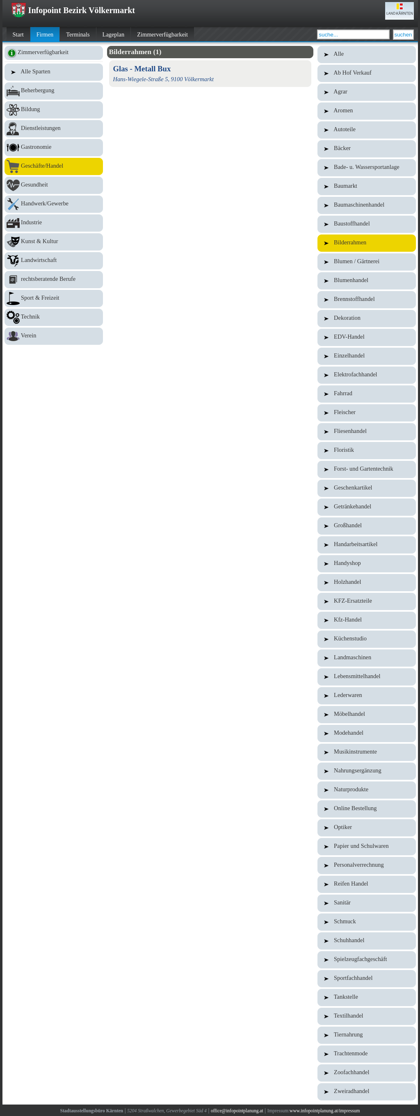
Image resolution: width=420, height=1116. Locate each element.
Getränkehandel (366, 507)
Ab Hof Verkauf (366, 73)
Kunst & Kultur (54, 242)
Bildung (54, 109)
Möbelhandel (366, 714)
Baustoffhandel (366, 224)
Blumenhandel (366, 280)
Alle (366, 54)
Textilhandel (366, 1016)
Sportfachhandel (366, 978)
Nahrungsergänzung (366, 771)
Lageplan (114, 34)
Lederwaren (366, 695)
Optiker (366, 827)
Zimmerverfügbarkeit (162, 34)
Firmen (45, 34)
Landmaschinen (366, 658)
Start (18, 34)
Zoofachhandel (366, 1073)
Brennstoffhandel (366, 299)
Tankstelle (366, 997)
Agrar (366, 92)
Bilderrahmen (366, 243)
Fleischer (366, 412)
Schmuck (366, 922)
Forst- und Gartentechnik (366, 469)
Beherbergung (54, 91)
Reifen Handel (366, 884)
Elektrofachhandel (366, 375)
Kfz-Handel (366, 620)
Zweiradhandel (366, 1091)
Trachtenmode (366, 1054)
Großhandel (366, 526)
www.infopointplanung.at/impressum (325, 1110)
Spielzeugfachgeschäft (366, 959)
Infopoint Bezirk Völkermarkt (73, 10)
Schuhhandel (366, 941)
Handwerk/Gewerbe (54, 204)
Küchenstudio (366, 639)
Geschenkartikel (366, 488)
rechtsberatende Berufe (54, 279)
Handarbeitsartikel (366, 544)
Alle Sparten (54, 72)
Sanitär (366, 903)
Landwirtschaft (54, 260)
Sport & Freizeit (54, 298)
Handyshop (366, 563)
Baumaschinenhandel (366, 205)
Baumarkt (366, 186)
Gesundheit (54, 185)
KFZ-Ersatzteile (366, 601)
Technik (54, 317)
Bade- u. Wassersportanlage (366, 167)
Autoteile (366, 130)
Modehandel (366, 733)
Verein (54, 336)
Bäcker (366, 148)
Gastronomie (54, 147)
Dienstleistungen (54, 128)
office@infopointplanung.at (237, 1110)
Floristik (366, 450)
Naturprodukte (366, 790)
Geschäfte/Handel (54, 166)
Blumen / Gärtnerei (366, 262)
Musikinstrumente (366, 752)
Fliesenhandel (366, 431)
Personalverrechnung (366, 865)
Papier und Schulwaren (366, 846)
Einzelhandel (366, 356)
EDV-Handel (366, 337)
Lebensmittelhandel (366, 677)
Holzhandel (366, 582)
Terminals (77, 34)
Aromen (366, 111)
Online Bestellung (366, 809)
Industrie (54, 223)
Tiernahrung (366, 1035)
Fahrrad (366, 394)
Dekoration (366, 318)
